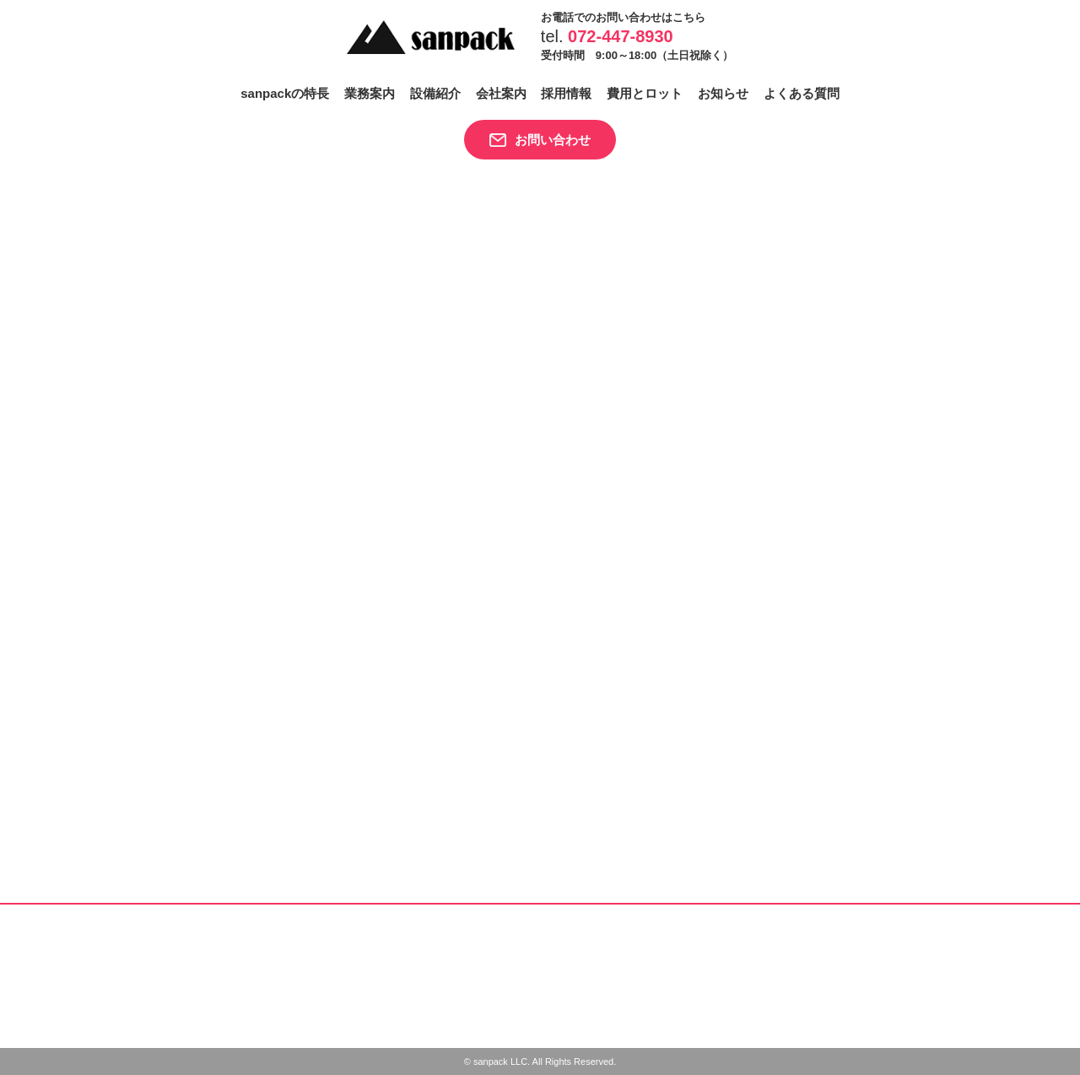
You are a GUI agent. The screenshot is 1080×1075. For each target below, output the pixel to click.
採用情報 (566, 93)
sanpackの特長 (284, 93)
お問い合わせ (553, 139)
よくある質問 (802, 93)
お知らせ (723, 93)
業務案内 (369, 93)
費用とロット (645, 93)
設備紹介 (435, 93)
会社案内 (501, 93)
